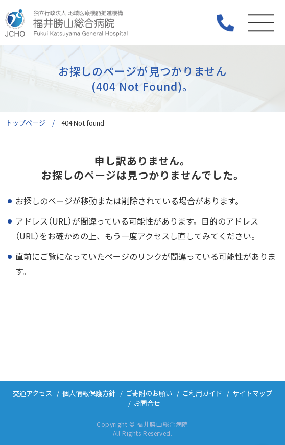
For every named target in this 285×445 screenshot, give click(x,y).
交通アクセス (32, 393)
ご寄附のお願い (149, 393)
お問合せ (147, 403)
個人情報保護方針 (88, 393)
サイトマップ (252, 393)
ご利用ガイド (202, 393)
